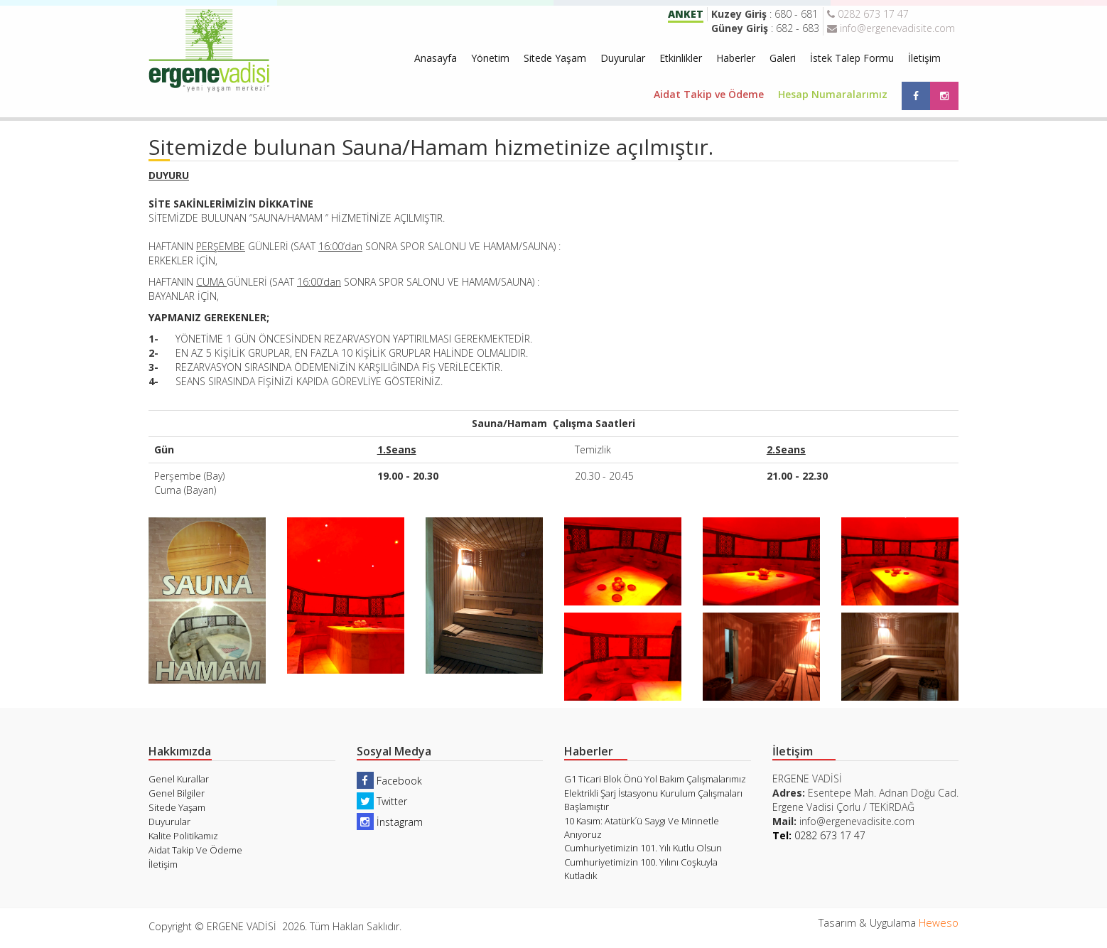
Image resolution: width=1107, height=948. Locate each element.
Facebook (389, 780)
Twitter (382, 801)
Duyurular (622, 58)
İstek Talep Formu (852, 58)
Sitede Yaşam (555, 58)
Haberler (735, 58)
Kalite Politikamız (183, 835)
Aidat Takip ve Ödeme (709, 94)
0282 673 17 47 (868, 14)
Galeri (783, 58)
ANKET (685, 14)
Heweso (938, 922)
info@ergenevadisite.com (891, 28)
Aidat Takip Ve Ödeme (195, 850)
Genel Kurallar (178, 778)
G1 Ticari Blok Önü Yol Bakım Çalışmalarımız (655, 778)
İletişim (924, 58)
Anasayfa (435, 58)
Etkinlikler (680, 58)
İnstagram (390, 822)
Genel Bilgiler (176, 793)
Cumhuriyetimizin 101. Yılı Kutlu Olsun (643, 847)
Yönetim (490, 58)
